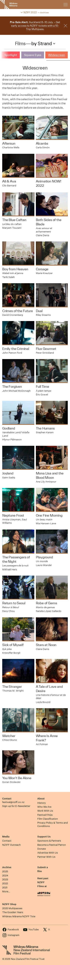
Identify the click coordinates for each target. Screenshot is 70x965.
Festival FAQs (45, 814)
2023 (5, 879)
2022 (5, 883)
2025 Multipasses (12, 908)
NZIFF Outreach (11, 844)
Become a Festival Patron (51, 844)
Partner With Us (46, 856)
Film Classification (47, 818)
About (41, 798)
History (41, 802)
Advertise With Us (47, 852)
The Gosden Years (12, 912)
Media (5, 836)
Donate (41, 848)
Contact (6, 798)
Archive (6, 867)
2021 (4, 887)
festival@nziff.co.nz (13, 802)
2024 (5, 875)
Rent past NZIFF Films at (42, 882)
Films (20, 43)
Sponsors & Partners (49, 840)
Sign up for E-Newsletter (16, 806)
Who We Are (44, 806)
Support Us (44, 836)
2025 (5, 871)
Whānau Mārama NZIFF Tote (18, 916)
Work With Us (45, 810)
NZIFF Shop (9, 904)
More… (6, 891)
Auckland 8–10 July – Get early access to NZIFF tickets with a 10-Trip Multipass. (35, 25)
